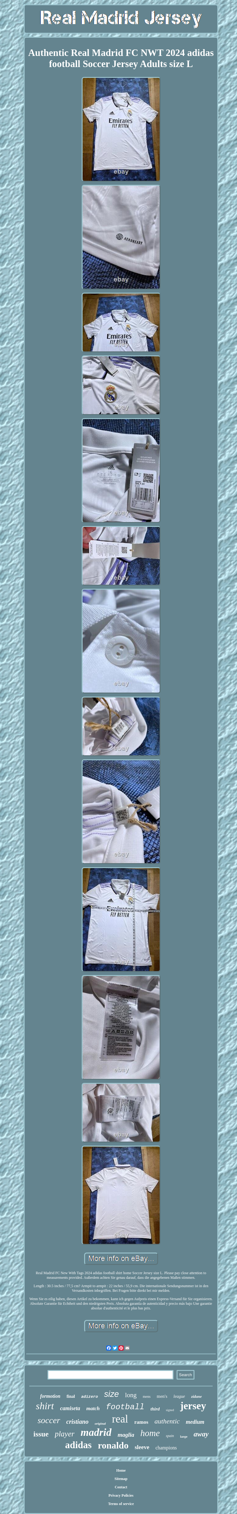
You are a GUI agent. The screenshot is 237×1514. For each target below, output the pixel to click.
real (120, 1419)
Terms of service (121, 1504)
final (71, 1396)
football (125, 1407)
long (131, 1395)
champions (166, 1447)
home (150, 1433)
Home (121, 1470)
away (201, 1434)
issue (40, 1434)
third (155, 1408)
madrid (96, 1432)
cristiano (77, 1421)
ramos (141, 1422)
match (93, 1408)
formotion (50, 1396)
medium (195, 1422)
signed (170, 1410)
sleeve (142, 1447)
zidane (196, 1396)
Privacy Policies (120, 1495)
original (100, 1423)
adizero (89, 1396)
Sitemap (121, 1479)
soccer (49, 1420)
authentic (167, 1421)
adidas (78, 1445)
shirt (45, 1405)
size (111, 1394)
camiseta (70, 1408)
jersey (193, 1405)
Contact (121, 1487)
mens (146, 1396)
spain (170, 1436)
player (65, 1434)
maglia (126, 1434)
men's (162, 1396)
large (183, 1436)
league (179, 1396)
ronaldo (113, 1445)
